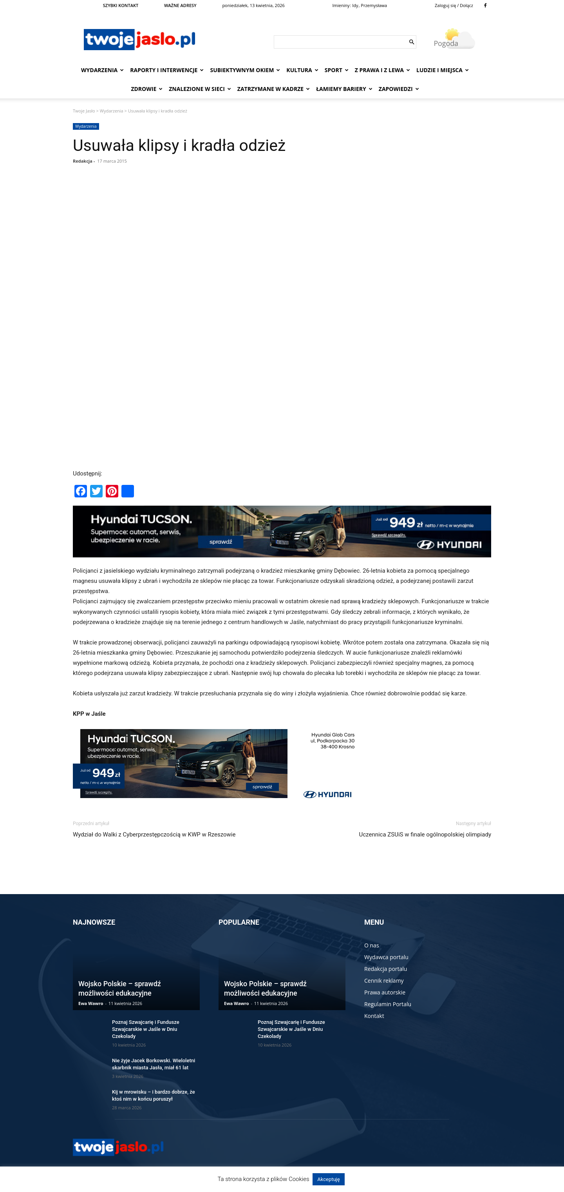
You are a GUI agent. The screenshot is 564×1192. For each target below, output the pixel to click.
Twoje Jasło (84, 111)
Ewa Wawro (90, 1003)
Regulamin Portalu (387, 1004)
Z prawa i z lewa (382, 70)
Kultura (302, 70)
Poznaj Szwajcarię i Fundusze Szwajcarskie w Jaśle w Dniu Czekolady (145, 1029)
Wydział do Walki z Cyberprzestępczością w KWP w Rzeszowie (154, 834)
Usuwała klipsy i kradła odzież (179, 145)
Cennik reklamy (384, 980)
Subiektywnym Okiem (245, 70)
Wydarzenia (102, 70)
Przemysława (374, 5)
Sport (337, 70)
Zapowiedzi (399, 89)
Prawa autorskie (384, 992)
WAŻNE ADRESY (180, 5)
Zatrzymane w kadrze (273, 89)
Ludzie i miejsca (442, 70)
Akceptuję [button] (328, 1179)
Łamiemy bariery (344, 89)
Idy (355, 5)
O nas (371, 945)
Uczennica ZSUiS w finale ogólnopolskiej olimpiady (425, 834)
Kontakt (374, 1016)
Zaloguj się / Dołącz (454, 5)
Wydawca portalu (386, 957)
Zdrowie (147, 89)
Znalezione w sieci (200, 89)
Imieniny (341, 5)
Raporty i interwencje (167, 70)
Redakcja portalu (385, 968)
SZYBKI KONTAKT (120, 5)
